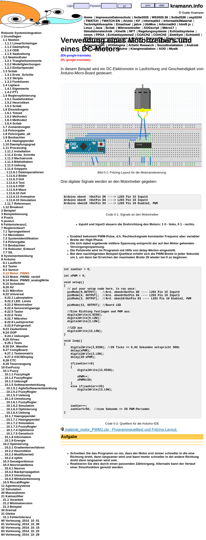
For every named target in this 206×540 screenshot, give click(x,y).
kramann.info (186, 6)
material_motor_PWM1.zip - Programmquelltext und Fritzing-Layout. (119, 464)
